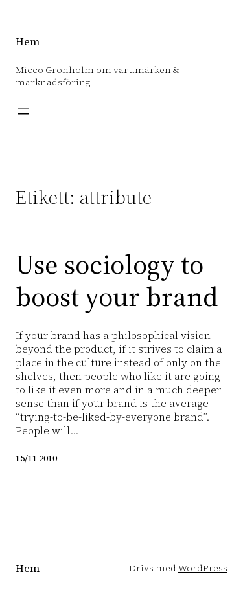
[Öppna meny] (23, 111)
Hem (28, 41)
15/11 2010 (36, 458)
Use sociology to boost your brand (117, 280)
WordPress (202, 568)
